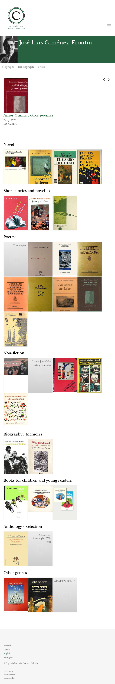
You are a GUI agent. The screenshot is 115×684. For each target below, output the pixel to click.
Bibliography (26, 67)
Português (8, 657)
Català (7, 649)
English (7, 653)
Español (7, 645)
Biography (8, 67)
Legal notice (8, 671)
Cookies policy (9, 677)
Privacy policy (9, 674)
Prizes (41, 67)
